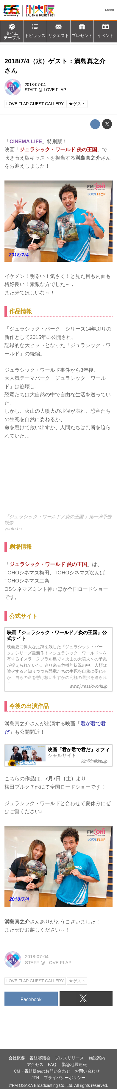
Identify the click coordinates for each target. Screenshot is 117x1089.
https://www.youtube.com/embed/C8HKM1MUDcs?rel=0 (58, 480)
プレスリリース (69, 1058)
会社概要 (16, 1058)
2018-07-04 (35, 84)
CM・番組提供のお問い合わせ (42, 1071)
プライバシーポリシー (64, 1078)
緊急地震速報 (74, 1064)
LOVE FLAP (55, 90)
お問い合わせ (87, 1071)
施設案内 (97, 1058)
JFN (35, 1078)
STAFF (31, 90)
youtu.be (13, 528)
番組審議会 (39, 1058)
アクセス (35, 1064)
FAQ (52, 1064)
